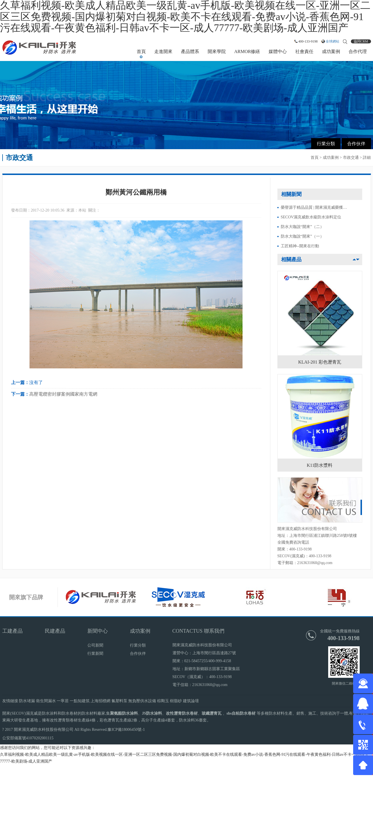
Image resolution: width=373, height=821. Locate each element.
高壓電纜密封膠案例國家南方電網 (63, 394)
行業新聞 (95, 653)
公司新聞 (95, 645)
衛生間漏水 (46, 701)
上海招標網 (100, 701)
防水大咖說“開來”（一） (302, 236)
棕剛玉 (163, 701)
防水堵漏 (27, 701)
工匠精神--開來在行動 (300, 246)
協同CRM (361, 41)
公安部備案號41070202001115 (28, 738)
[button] (357, 259)
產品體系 (190, 51)
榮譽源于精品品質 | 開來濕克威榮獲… (314, 207)
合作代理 (358, 51)
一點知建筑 (80, 701)
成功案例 (331, 51)
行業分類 (326, 143)
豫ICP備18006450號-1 (126, 729)
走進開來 (163, 51)
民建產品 (55, 631)
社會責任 (304, 51)
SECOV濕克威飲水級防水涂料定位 (311, 217)
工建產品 (12, 631)
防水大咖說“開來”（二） (302, 227)
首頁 (141, 51)
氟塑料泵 (119, 701)
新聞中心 (97, 631)
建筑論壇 (191, 701)
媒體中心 (278, 51)
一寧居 (63, 701)
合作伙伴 (356, 143)
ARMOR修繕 (247, 51)
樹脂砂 (176, 701)
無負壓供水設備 (142, 701)
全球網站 (332, 41)
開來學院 (217, 51)
